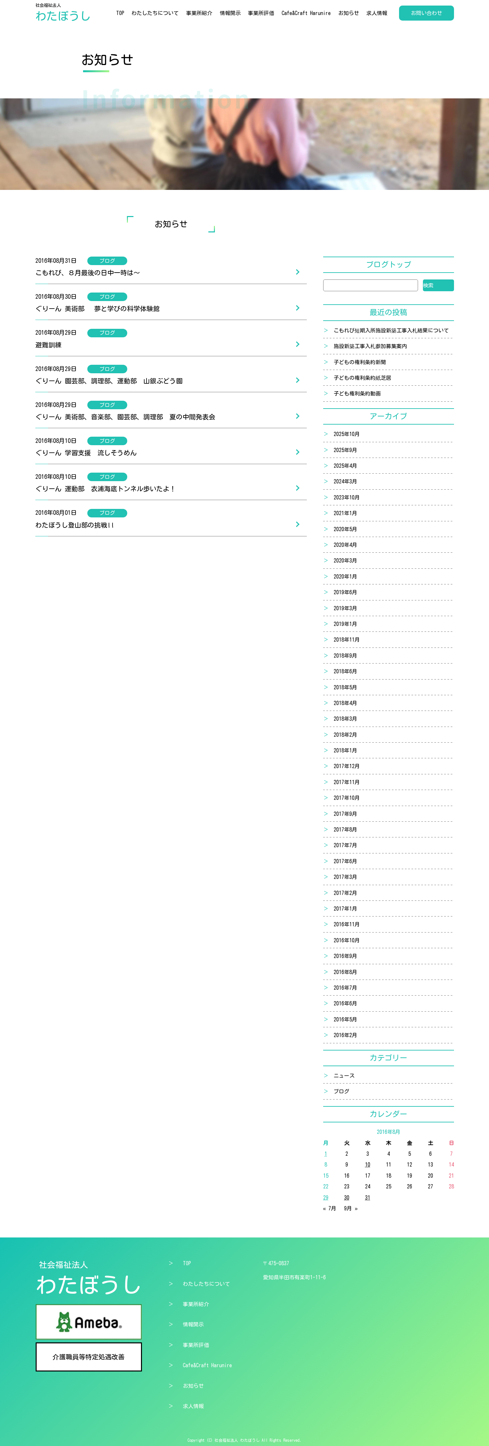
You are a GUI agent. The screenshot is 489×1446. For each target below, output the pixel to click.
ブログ (341, 1091)
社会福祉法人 (63, 13)
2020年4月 (345, 544)
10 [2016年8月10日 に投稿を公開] (367, 1164)
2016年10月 (347, 940)
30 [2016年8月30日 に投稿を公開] (346, 1197)
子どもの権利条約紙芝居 (362, 377)
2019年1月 (345, 624)
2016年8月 (345, 972)
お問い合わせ (426, 13)
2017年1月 (345, 908)
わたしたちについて (155, 13)
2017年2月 (345, 893)
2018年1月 (345, 750)
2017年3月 (345, 877)
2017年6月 (345, 861)
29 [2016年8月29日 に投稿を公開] (325, 1197)
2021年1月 (345, 513)
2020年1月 (345, 576)
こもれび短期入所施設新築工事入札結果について (391, 330)
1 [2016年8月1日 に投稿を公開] (325, 1153)
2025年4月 (345, 465)
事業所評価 (261, 13)
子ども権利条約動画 (357, 393)
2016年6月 (345, 1003)
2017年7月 (345, 845)
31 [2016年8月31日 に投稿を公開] (367, 1197)
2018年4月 (345, 703)
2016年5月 (345, 1019)
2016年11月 (347, 924)
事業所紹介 (199, 13)
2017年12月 (347, 766)
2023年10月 (347, 497)
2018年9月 (345, 655)
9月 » (351, 1208)
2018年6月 (345, 671)
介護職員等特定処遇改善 (89, 1357)
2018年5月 (345, 687)
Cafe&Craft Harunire (306, 13)
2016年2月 (345, 1035)
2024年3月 (345, 481)
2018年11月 (347, 639)
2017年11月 (347, 782)
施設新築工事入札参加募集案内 (370, 346)
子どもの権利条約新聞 (360, 362)
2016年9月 (345, 956)
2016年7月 (345, 987)
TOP (120, 13)
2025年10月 (347, 434)
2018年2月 (345, 734)
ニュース (344, 1075)
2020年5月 (345, 529)
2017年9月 (345, 813)
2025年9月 (345, 450)
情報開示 (230, 13)
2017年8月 (345, 829)
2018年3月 (345, 718)
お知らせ (348, 13)
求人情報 (376, 13)
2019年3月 (345, 608)
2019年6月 (345, 592)
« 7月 (330, 1208)
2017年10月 (347, 797)
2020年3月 (345, 560)
